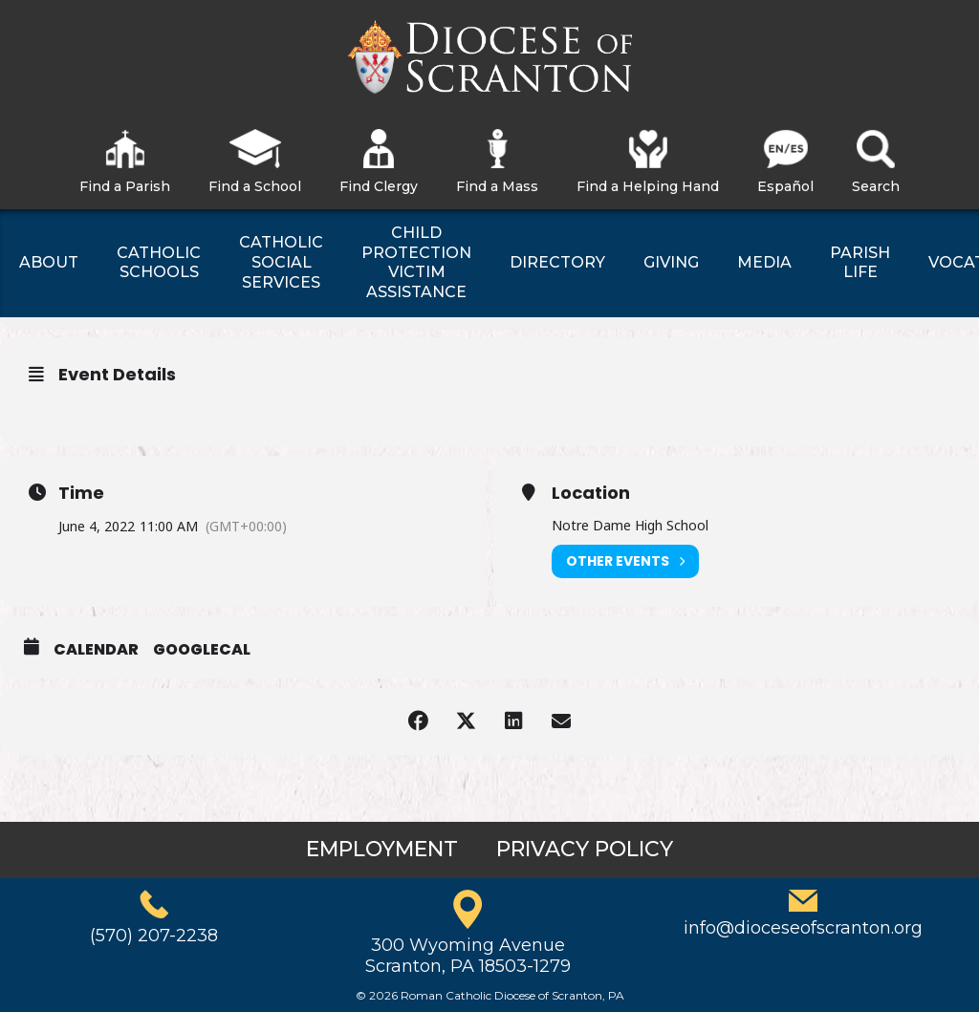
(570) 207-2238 (154, 935)
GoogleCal (201, 649)
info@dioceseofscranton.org (803, 927)
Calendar (96, 649)
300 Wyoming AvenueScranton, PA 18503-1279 (468, 956)
